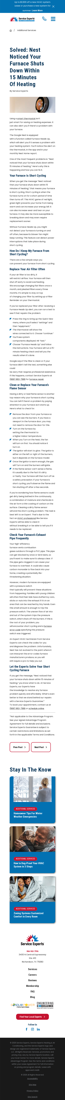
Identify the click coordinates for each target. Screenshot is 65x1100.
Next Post (41, 747)
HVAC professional (26, 518)
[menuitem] (32, 1078)
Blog (32, 997)
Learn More (37, 10)
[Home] (22, 19)
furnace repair (36, 379)
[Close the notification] (53, 6)
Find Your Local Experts (32, 1016)
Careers (32, 974)
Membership (32, 985)
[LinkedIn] (38, 1029)
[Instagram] (32, 1029)
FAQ (33, 991)
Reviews (32, 980)
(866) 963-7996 (17, 379)
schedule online (36, 708)
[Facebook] (26, 1029)
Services (32, 969)
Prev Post (19, 747)
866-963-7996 (32, 951)
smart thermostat (26, 118)
